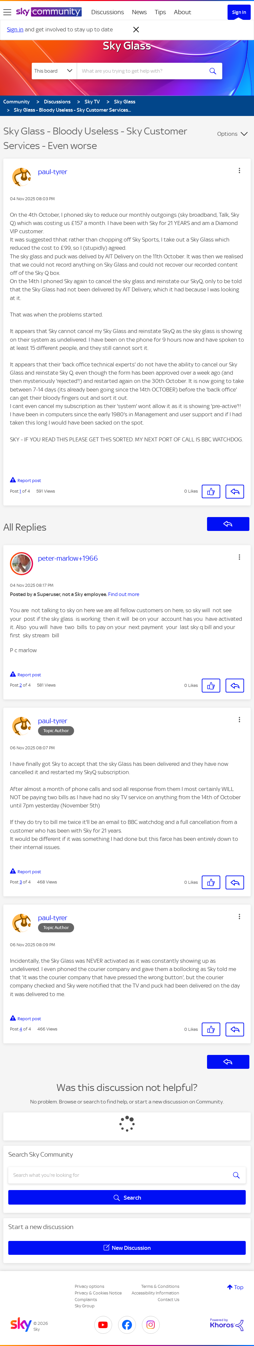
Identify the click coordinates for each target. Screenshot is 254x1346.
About (182, 12)
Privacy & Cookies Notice (98, 1292)
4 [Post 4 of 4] (21, 1029)
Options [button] (227, 134)
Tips (160, 12)
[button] (239, 170)
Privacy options (89, 1286)
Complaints (86, 1299)
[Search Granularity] (54, 71)
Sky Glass (127, 45)
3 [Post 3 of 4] (21, 881)
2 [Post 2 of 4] (21, 685)
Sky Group (85, 1305)
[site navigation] (7, 12)
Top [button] (238, 1287)
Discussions (107, 12)
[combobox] (142, 71)
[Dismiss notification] (136, 29)
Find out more (123, 594)
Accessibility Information (155, 1292)
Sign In (239, 12)
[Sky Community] (49, 12)
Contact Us (168, 1299)
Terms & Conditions (160, 1286)
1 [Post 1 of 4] (20, 491)
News (139, 12)
